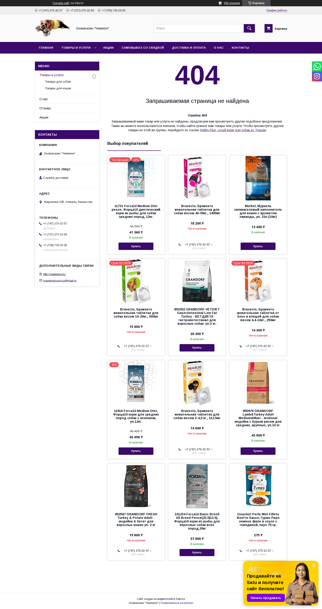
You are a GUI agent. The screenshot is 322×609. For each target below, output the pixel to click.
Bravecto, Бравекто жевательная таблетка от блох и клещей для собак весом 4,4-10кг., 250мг (258, 315)
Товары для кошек (58, 88)
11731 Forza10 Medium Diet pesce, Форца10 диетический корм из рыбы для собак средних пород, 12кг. (136, 211)
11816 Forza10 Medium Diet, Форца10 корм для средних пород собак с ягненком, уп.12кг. (136, 416)
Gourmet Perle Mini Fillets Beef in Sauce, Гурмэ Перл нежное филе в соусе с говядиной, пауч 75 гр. (258, 519)
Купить (136, 246)
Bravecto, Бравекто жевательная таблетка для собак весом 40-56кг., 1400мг (197, 209)
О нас (219, 47)
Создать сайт (61, 3)
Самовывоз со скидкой (143, 47)
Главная (46, 47)
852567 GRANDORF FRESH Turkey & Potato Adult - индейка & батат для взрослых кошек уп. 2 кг (136, 519)
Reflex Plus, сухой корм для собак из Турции (233, 130)
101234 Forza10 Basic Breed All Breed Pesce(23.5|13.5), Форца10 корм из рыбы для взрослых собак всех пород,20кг (197, 521)
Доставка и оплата (189, 47)
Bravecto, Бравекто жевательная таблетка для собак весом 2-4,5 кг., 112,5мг (197, 414)
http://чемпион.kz (54, 274)
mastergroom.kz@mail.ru (59, 280)
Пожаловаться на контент (177, 603)
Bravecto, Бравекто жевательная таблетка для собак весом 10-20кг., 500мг (136, 313)
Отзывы (45, 108)
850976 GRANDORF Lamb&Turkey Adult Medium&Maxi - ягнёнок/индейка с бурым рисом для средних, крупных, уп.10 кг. (258, 418)
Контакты (240, 47)
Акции (108, 47)
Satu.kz (180, 599)
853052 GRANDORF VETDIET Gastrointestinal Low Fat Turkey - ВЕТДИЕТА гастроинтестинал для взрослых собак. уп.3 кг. (197, 316)
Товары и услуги (76, 47)
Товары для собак (58, 81)
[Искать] (249, 28)
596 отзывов (232, 3)
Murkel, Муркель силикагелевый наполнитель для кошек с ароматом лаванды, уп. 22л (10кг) (258, 211)
